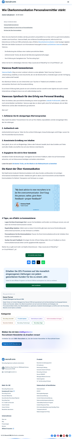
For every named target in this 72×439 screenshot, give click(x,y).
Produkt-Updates (22, 318)
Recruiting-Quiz (6, 400)
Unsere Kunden (5, 405)
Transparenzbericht (42, 409)
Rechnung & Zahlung (42, 367)
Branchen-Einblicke (8, 323)
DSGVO (38, 391)
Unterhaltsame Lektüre (36, 318)
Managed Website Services (43, 376)
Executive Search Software (43, 369)
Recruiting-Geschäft (8, 318)
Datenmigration (41, 379)
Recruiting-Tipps (38, 323)
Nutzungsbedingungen (42, 393)
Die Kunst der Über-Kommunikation (12, 30)
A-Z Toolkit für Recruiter (8, 402)
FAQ (3, 421)
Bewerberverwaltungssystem (44, 363)
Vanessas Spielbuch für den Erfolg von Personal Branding (18, 27)
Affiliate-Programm (8, 428)
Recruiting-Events (6, 393)
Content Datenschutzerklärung (44, 398)
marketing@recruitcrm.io (10, 372)
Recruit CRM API (41, 374)
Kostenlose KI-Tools (8, 391)
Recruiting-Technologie (23, 323)
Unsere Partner (5, 407)
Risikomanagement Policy (43, 411)
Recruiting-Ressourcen (7, 389)
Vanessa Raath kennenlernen (11, 24)
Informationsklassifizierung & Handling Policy (48, 407)
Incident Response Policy (43, 405)
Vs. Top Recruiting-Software (44, 381)
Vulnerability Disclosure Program (45, 402)
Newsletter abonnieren (7, 409)
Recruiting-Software (42, 372)
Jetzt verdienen (36, 285)
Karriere (4, 426)
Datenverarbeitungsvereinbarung (45, 400)
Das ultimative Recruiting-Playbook (10, 398)
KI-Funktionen (40, 365)
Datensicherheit (41, 389)
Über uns (4, 419)
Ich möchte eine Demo (34, 255)
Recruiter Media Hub (7, 395)
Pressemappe (5, 424)
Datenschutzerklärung (42, 395)
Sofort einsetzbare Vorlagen (54, 318)
